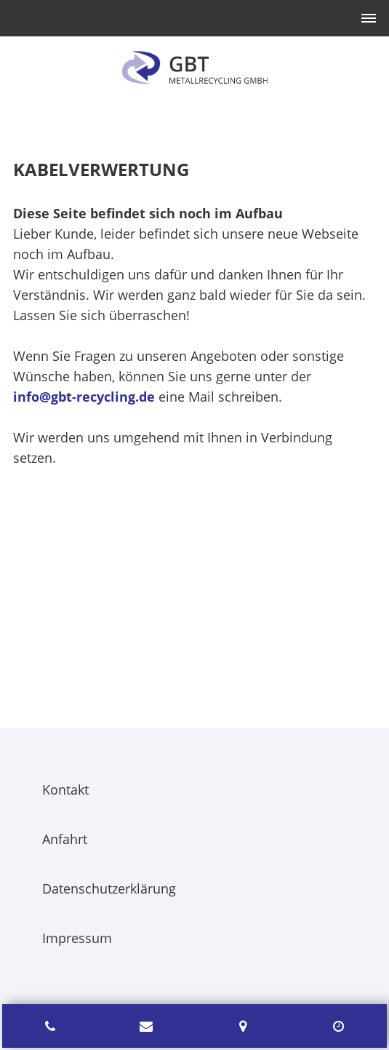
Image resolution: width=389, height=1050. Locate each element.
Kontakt (65, 789)
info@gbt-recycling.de (84, 396)
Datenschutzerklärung (109, 888)
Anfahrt (64, 839)
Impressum (77, 938)
